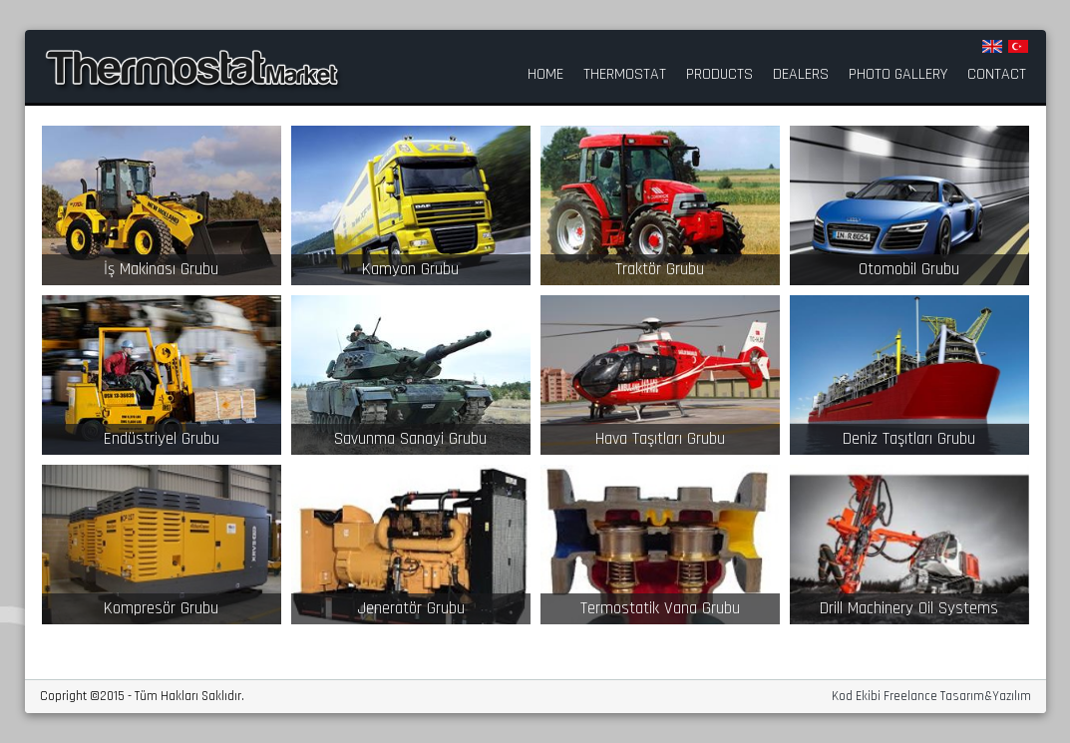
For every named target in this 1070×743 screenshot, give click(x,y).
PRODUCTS (719, 75)
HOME (545, 75)
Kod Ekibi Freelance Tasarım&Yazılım (931, 696)
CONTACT (996, 75)
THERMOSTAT (624, 75)
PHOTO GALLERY (898, 75)
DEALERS (801, 75)
